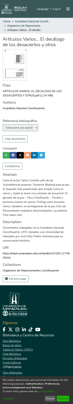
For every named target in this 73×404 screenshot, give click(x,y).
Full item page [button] (15, 279)
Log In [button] (57, 9)
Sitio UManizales (12, 373)
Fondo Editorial (12, 362)
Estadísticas (12, 166)
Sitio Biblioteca (12, 341)
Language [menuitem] (43, 9)
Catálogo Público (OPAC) (18, 349)
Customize (8, 398)
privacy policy (46, 391)
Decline (50, 398)
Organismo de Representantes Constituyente (25, 26)
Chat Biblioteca (12, 354)
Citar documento (15, 139)
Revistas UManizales (15, 358)
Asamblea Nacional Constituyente (33, 21)
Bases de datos (12, 345)
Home (7, 21)
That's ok (63, 398)
